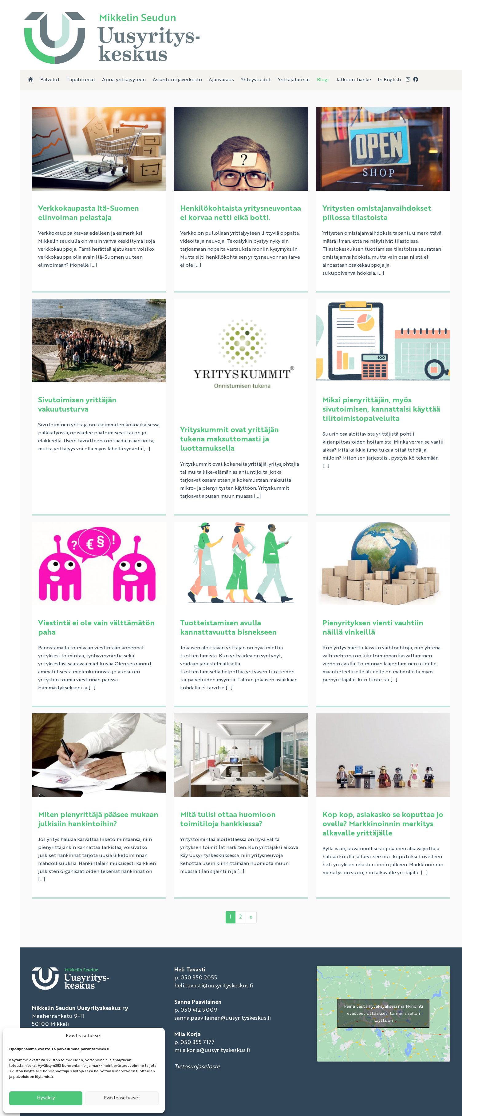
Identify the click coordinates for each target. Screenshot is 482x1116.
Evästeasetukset (122, 1098)
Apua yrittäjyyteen (124, 80)
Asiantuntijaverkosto (177, 80)
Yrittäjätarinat (294, 80)
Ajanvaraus (221, 80)
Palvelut (50, 80)
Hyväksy (46, 1098)
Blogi (323, 80)
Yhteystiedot (256, 80)
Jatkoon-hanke (353, 80)
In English (389, 80)
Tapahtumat (80, 80)
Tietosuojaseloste (197, 1067)
